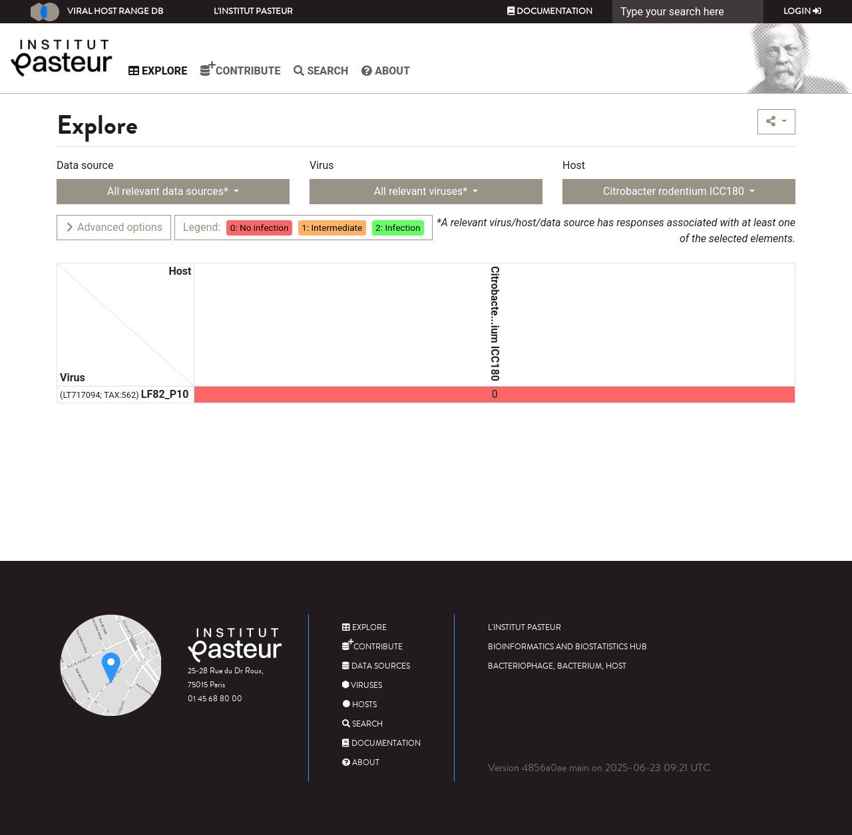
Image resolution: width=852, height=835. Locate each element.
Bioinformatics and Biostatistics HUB (567, 647)
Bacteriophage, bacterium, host (557, 666)
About (395, 71)
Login (802, 11)
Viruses (362, 685)
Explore (167, 71)
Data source (85, 165)
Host (573, 165)
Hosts (359, 705)
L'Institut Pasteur (253, 11)
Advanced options (113, 227)
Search (330, 71)
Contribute (250, 69)
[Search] (687, 11)
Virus (322, 165)
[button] (776, 121)
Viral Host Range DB (97, 12)
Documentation (549, 11)
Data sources (376, 666)
